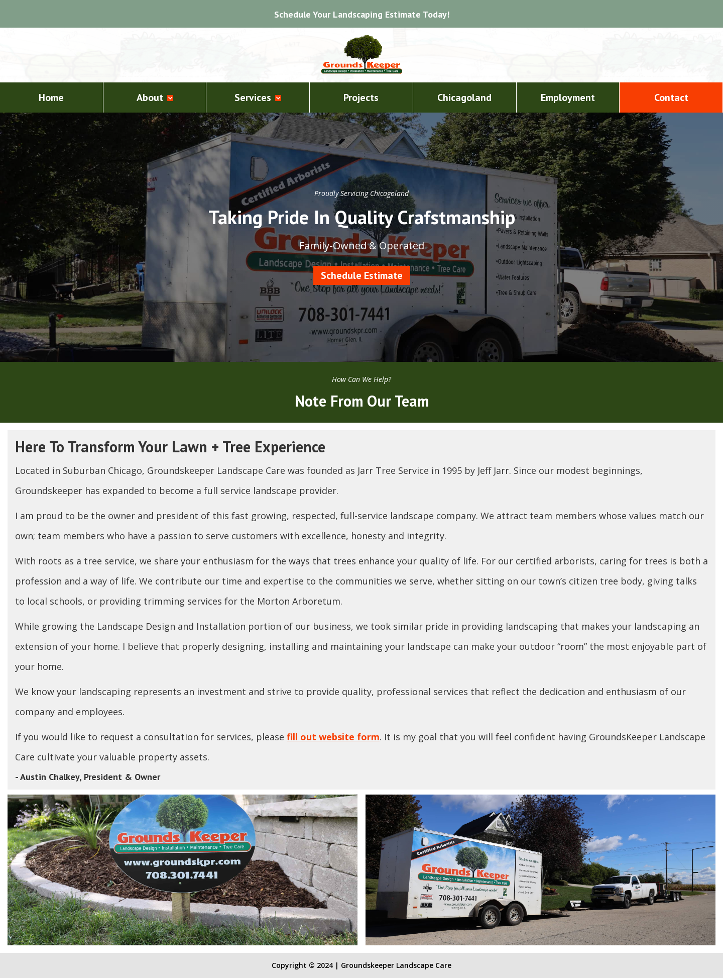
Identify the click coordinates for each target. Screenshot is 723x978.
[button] (155, 97)
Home (51, 97)
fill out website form (333, 737)
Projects (361, 97)
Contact (671, 97)
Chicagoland (464, 97)
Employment (568, 97)
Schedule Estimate (362, 275)
